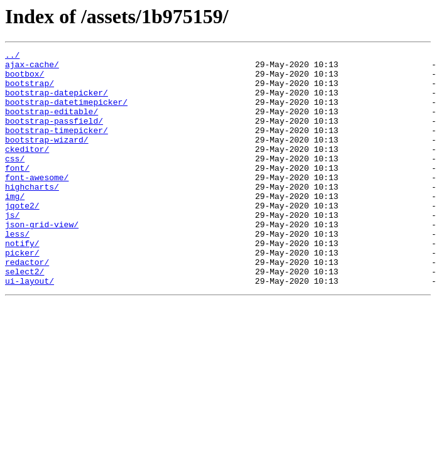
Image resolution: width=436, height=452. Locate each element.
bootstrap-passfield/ (54, 135)
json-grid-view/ (42, 260)
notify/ (22, 282)
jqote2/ (22, 237)
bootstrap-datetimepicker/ (66, 113)
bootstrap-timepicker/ (56, 147)
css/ (15, 180)
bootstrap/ (29, 90)
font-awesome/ (36, 203)
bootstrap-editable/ (51, 124)
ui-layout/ (29, 327)
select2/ (24, 316)
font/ (17, 192)
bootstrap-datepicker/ (56, 101)
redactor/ (27, 305)
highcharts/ (32, 214)
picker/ (22, 293)
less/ (17, 271)
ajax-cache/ (32, 67)
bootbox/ (24, 79)
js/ (12, 248)
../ (12, 56)
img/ (15, 226)
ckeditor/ (27, 169)
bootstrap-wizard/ (47, 158)
